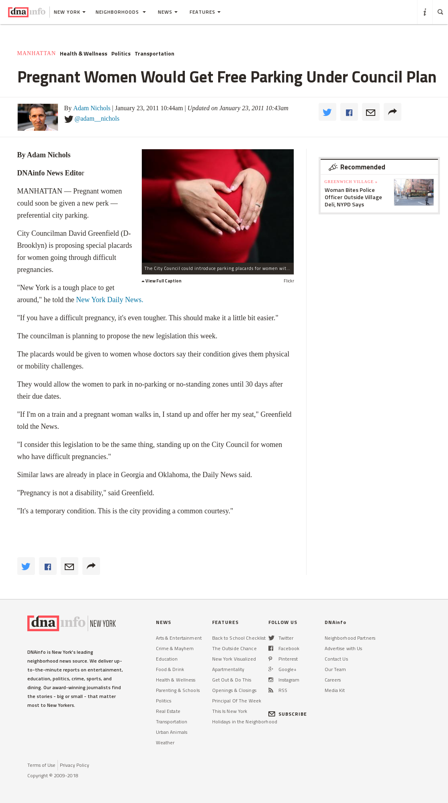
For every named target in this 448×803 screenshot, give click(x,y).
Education (167, 659)
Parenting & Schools (178, 690)
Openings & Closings (234, 690)
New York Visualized (234, 659)
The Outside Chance (234, 648)
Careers (333, 680)
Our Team (335, 669)
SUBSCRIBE (287, 714)
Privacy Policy (74, 765)
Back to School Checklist (239, 638)
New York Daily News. (109, 300)
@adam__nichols (97, 118)
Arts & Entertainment (179, 638)
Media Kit (335, 690)
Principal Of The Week (237, 700)
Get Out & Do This (232, 680)
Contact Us (336, 659)
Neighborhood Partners (350, 638)
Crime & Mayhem (175, 648)
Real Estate (168, 711)
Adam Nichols (91, 108)
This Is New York (230, 711)
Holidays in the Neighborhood (244, 721)
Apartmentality (228, 669)
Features (205, 12)
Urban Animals (172, 732)
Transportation (154, 53)
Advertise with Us (343, 648)
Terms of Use (41, 765)
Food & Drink (170, 669)
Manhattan (36, 53)
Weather (165, 742)
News (168, 12)
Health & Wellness (83, 53)
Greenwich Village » (351, 181)
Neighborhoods (121, 12)
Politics (121, 53)
